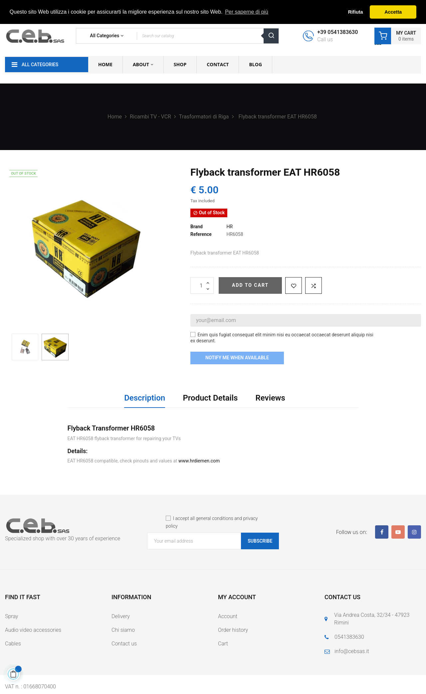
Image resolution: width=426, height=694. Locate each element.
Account (227, 616)
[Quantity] (202, 285)
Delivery (120, 616)
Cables (13, 643)
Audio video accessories (33, 630)
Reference (201, 234)
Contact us (124, 643)
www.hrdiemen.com (199, 460)
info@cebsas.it (351, 651)
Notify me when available (237, 357)
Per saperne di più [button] (246, 12)
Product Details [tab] (210, 398)
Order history (233, 630)
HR (229, 226)
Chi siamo (123, 630)
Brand (196, 226)
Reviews (270, 398)
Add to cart (250, 285)
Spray (11, 616)
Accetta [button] (393, 12)
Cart (223, 643)
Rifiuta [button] (355, 12)
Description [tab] (144, 398)
